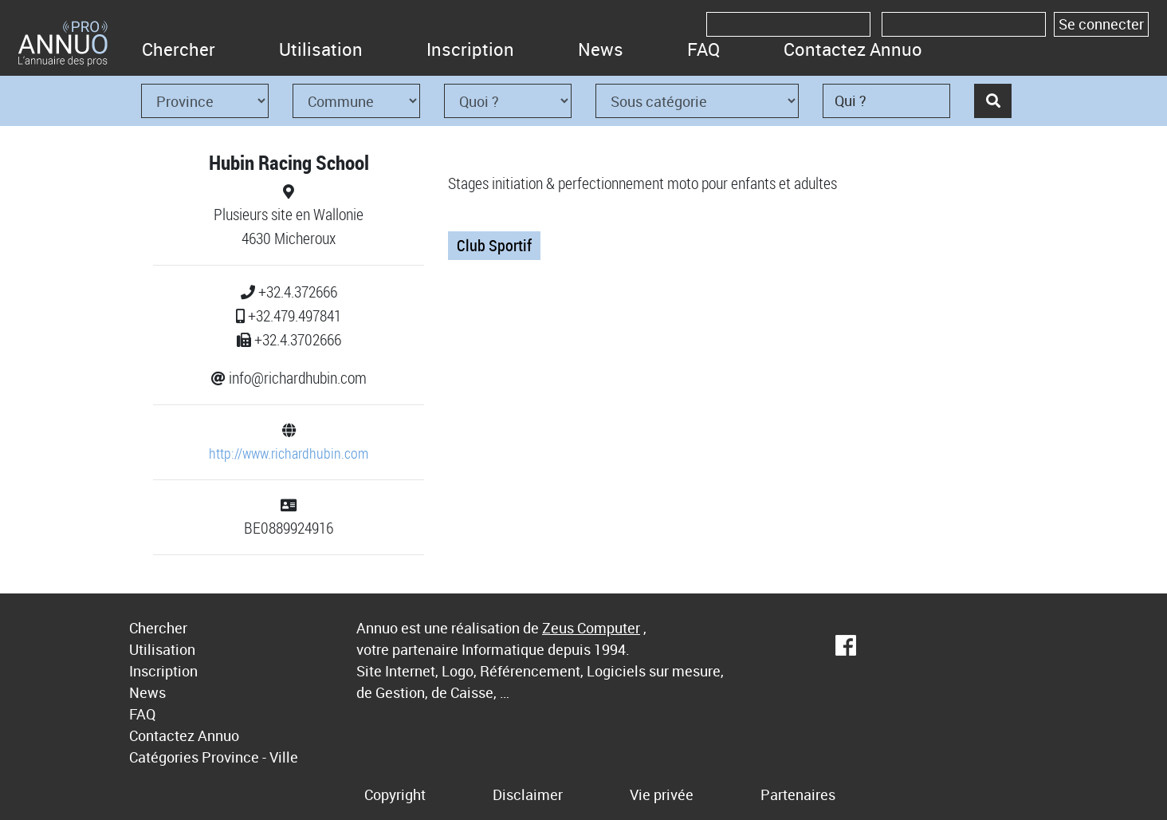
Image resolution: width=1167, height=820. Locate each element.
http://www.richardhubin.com (288, 453)
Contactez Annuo (853, 49)
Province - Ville (250, 757)
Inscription (470, 49)
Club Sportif (494, 245)
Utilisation (321, 49)
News (600, 49)
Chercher (178, 49)
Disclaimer (528, 794)
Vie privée (662, 794)
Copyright (395, 794)
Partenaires (797, 794)
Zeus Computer (591, 627)
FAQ (703, 49)
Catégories (163, 757)
